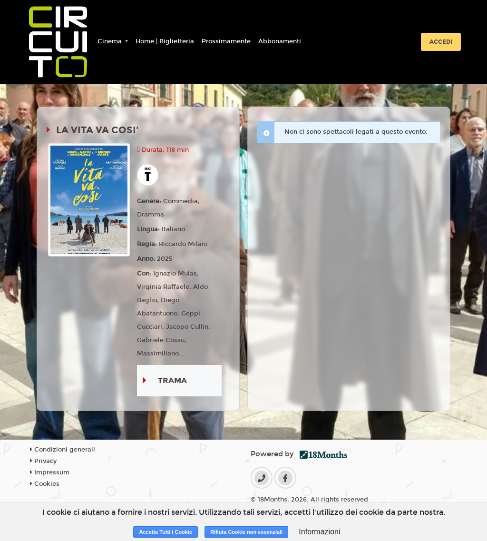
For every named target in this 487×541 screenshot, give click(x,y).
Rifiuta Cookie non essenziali (246, 532)
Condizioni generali (62, 449)
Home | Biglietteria (165, 41)
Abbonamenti (279, 41)
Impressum (49, 472)
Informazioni (319, 532)
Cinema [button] (110, 41)
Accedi (440, 42)
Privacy (43, 461)
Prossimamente (226, 41)
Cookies (44, 484)
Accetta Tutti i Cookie (165, 532)
